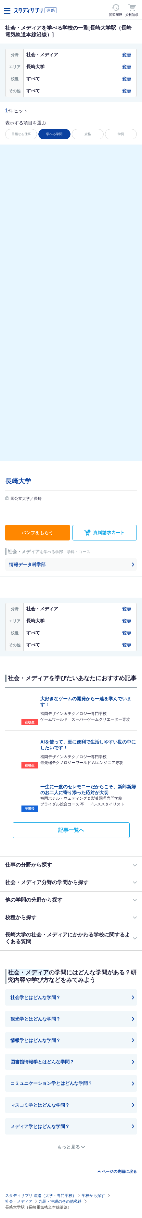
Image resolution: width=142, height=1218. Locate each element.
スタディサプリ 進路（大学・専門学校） (40, 1195)
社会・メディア (18, 1201)
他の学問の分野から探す (33, 900)
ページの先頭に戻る (119, 1171)
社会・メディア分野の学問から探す (46, 882)
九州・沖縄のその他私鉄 (60, 1201)
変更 (126, 54)
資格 (87, 134)
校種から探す (20, 917)
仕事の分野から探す (28, 865)
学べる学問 (54, 134)
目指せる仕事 (21, 134)
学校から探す (93, 1195)
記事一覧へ (71, 830)
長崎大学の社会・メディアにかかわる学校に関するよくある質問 (67, 938)
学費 (121, 134)
